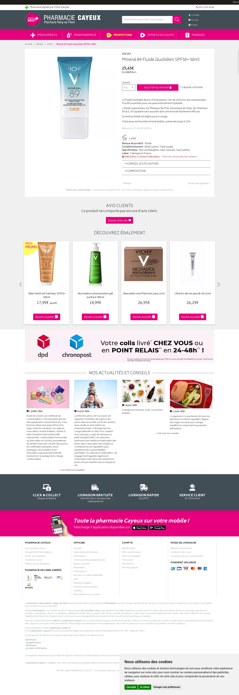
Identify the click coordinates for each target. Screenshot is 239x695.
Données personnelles (86, 587)
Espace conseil (81, 564)
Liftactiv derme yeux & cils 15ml (192, 294)
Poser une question (35, 556)
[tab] (166, 163)
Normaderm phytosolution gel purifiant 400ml (95, 295)
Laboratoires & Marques (86, 552)
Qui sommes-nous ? (36, 548)
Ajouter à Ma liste (192, 87)
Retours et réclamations (37, 564)
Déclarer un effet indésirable (88, 575)
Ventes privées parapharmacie (89, 560)
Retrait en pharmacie (181, 548)
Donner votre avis (119, 221)
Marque (39, 44)
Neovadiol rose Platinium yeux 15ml (144, 294)
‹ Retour (126, 184)
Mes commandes (131, 556)
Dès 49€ (95, 492)
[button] (128, 87)
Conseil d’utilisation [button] (141, 164)
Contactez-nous (33, 560)
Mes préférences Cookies (87, 595)
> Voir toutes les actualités (72, 470)
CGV (76, 579)
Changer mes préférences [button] (166, 687)
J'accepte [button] (131, 687)
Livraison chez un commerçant (187, 556)
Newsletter (79, 568)
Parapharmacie (81, 35)
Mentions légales (82, 583)
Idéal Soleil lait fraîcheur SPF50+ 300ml (46, 295)
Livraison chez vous (181, 552)
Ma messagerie (130, 568)
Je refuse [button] (145, 687)
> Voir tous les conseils (167, 433)
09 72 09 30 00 (192, 491)
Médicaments (44, 35)
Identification (128, 548)
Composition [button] (135, 171)
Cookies (78, 591)
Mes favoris (128, 564)
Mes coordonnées (131, 552)
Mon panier (128, 560)
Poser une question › (199, 183)
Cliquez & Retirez (47, 491)
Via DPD (144, 491)
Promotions (119, 35)
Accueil (28, 44)
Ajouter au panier (158, 88)
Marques (195, 35)
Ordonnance (80, 572)
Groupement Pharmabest (38, 552)
